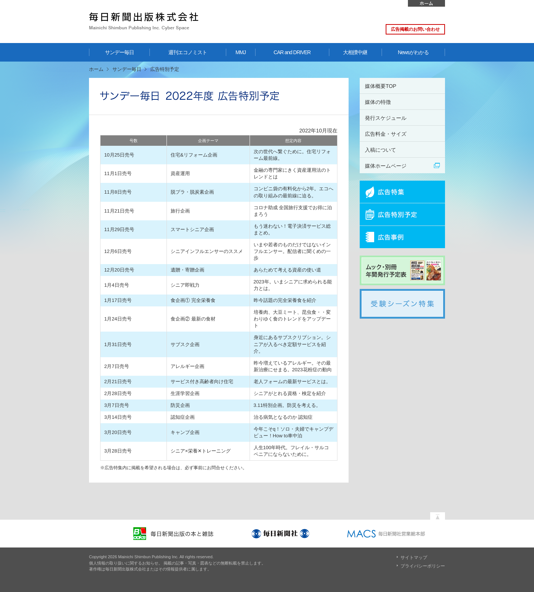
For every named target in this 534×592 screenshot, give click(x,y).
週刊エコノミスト (187, 52)
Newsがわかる (413, 52)
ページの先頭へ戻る (437, 514)
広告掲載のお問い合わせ (415, 29)
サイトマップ (413, 557)
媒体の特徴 (378, 102)
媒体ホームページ (385, 166)
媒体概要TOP (380, 86)
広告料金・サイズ (385, 134)
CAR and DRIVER (292, 52)
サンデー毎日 (119, 52)
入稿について (380, 150)
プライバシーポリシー (422, 566)
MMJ (240, 52)
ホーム (426, 3)
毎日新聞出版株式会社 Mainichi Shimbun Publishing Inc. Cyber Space (143, 21)
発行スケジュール (385, 118)
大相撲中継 (355, 52)
